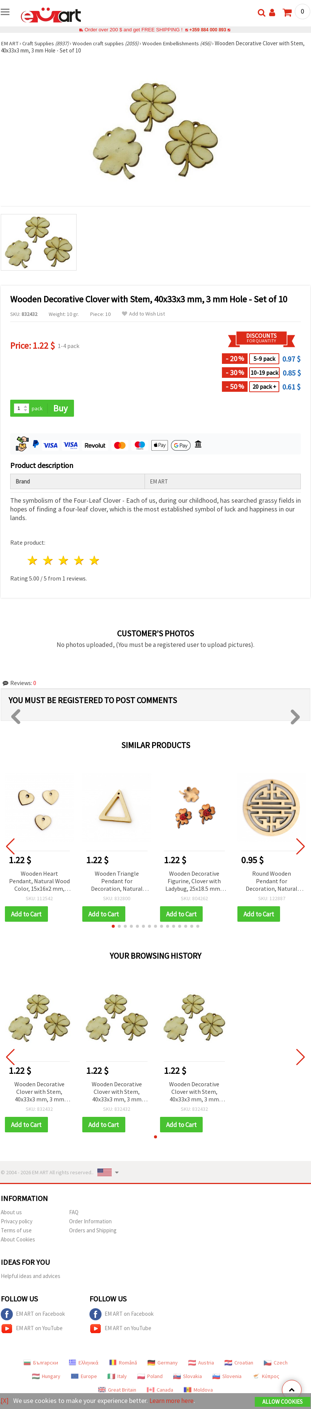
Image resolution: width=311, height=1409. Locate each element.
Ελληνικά (84, 1363)
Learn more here (172, 1401)
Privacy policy (16, 1222)
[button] (113, 926)
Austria (201, 1363)
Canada (160, 1390)
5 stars (94, 560)
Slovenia (227, 1377)
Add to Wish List (143, 314)
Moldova (198, 1390)
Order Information (90, 1222)
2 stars (48, 560)
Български (40, 1363)
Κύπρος (265, 1377)
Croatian (239, 1363)
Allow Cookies (282, 1402)
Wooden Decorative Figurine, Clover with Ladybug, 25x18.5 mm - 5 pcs (194, 881)
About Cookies (18, 1240)
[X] (5, 1401)
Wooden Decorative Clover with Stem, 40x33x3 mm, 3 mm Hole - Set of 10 (39, 1092)
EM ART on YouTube (32, 1329)
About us (11, 1213)
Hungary (46, 1377)
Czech (276, 1363)
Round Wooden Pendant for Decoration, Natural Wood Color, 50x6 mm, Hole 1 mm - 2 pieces (271, 881)
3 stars (64, 560)
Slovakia (187, 1377)
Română (123, 1363)
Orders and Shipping (93, 1231)
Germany (163, 1363)
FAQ (74, 1213)
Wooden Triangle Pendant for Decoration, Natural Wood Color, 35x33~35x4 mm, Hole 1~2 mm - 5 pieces (117, 881)
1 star (33, 560)
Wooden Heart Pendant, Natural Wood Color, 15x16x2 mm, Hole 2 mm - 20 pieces (39, 881)
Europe (84, 1377)
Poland (150, 1377)
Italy (117, 1377)
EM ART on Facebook (33, 1315)
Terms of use (16, 1231)
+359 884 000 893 (208, 29)
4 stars (79, 560)
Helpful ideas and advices (30, 1276)
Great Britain (117, 1390)
